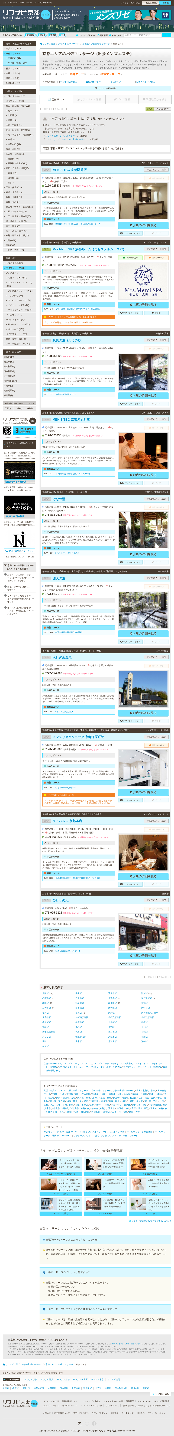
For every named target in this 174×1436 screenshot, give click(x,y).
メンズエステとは (51, 1405)
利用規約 (140, 1413)
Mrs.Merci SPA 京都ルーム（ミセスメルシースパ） (84, 249)
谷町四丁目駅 (81, 1017)
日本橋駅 (79, 998)
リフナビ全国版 (11, 1379)
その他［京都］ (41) (16, 63)
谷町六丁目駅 (114, 1017)
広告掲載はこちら (143, 1405)
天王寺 (116, 1098)
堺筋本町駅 (146, 998)
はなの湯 (53, 499)
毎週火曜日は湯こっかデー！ (67, 951)
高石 (133, 1108)
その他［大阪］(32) (14, 250)
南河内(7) (9, 245)
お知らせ (47, 1413)
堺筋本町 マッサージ (62, 1135)
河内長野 (136, 1105)
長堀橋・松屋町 (139, 1094)
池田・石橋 (55, 1105)
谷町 (73, 1098)
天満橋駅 (46, 1017)
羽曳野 (127, 1105)
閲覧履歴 (103, 35)
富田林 (153, 1108)
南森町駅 (112, 1003)
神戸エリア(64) (12, 68)
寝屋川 (106, 1105)
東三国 (61, 1101)
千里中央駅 (80, 1036)
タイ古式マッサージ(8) (16, 334)
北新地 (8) (11, 115)
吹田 (162, 1101)
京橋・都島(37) (12, 202)
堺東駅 (78, 1041)
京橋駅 (45, 1027)
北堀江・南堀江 (108, 1094)
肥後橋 (70, 1094)
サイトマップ (127, 1413)
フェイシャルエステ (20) (18, 300)
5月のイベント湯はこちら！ (67, 553)
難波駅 (144, 993)
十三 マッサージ (130, 1135)
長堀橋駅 (79, 1022)
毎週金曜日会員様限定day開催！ (69, 632)
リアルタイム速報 (51, 1401)
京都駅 (52, 35)
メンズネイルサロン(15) (70, 1067)
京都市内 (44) (13, 58)
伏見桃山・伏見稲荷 (100, 1112)
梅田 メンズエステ (92, 1132)
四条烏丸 (30, 35)
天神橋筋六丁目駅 (149, 1012)
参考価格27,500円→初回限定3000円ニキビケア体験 (77, 878)
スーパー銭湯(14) (152, 1067)
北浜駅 (144, 1003)
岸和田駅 (112, 1041)
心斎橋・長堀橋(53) (14, 154)
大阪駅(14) (9, 357)
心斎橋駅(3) (9, 366)
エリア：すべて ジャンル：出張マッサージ (66, 139)
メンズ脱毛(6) (126, 1063)
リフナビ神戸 (47, 1379)
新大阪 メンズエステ (111, 1135)
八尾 (92, 1105)
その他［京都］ (98, 1108)
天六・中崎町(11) (13, 125)
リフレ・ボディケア (14, 319)
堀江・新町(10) (12, 149)
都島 (109, 1098)
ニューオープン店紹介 (90, 1401)
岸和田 (104, 1101)
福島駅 (78, 1012)
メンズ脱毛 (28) (14, 295)
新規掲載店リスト (70, 1401)
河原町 (42, 35)
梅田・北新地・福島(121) (17, 106)
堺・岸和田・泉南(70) (15, 221)
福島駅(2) (8, 395)
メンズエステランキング (91, 1405)
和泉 (124, 1101)
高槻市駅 (112, 1036)
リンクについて (112, 1405)
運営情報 (114, 1413)
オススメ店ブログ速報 (113, 1401)
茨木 (65, 1105)
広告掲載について (62, 1413)
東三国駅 (112, 1032)
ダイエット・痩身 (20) (17, 305)
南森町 (66, 1098)
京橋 (103, 1098)
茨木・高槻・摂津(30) (15, 231)
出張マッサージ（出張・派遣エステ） (126, 1344)
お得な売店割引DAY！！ (66, 394)
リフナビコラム (144, 1401)
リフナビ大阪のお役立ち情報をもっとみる (150, 1221)
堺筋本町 (86, 1094)
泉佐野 (139, 1101)
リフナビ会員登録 (81, 1413)
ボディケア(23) (113, 1067)
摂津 (140, 1108)
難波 (151, 1094)
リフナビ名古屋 (80, 1379)
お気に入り (115, 35)
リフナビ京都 (63, 1379)
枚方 (98, 1105)
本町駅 (45, 1003)
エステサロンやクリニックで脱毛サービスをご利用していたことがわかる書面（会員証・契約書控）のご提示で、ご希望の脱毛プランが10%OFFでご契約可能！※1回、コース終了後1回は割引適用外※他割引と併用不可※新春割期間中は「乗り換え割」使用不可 (78, 802)
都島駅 (78, 1027)
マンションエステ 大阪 (113, 1132)
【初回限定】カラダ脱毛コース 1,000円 (72, 474)
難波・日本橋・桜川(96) (16, 168)
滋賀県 (65, 1108)
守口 (119, 1105)
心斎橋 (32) (12, 158)
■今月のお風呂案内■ (64, 712)
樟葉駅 (144, 1036)
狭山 (117, 1101)
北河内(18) (10, 240)
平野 (146, 1108)
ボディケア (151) (15, 329)
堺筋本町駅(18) (11, 381)
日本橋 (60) (12, 178)
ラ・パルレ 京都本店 (62, 821)
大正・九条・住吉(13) (15, 211)
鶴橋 (88, 1098)
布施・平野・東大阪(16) (16, 235)
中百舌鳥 (94, 1101)
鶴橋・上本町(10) (13, 197)
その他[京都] (51, 1112)
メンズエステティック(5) (106, 1063)
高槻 (71, 1105)
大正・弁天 (150, 1098)
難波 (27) (11, 173)
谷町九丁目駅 (147, 1017)
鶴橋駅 (144, 1022)
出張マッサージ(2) (13, 48)
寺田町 (120, 1108)
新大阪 (53, 1101)
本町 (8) (10, 139)
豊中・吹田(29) (12, 226)
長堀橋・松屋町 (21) (16, 163)
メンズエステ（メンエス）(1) (78, 1063)
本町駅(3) (8, 386)
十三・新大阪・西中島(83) (17, 216)
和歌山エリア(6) (12, 83)
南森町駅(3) (9, 390)
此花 (145, 1105)
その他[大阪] (155, 1105)
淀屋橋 (111, 1108)
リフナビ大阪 (31, 1379)
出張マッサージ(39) (14, 101)
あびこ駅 (46, 1036)
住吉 (140, 1098)
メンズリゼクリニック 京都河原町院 (73, 737)
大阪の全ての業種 (13, 263)
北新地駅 (79, 1003)
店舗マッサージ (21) (16, 277)
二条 (114, 1112)
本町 (77, 1094)
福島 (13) (11, 120)
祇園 (76, 1112)
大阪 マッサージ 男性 (54, 1132)
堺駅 (44, 1041)
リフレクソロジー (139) (18, 324)
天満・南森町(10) (13, 187)
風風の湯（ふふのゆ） (63, 340)
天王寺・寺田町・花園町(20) (18, 207)
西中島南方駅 (48, 1032)
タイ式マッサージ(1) (132, 1067)
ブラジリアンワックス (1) (19, 310)
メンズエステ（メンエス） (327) (19, 284)
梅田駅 (78, 993)
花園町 (125, 1098)
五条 (62, 35)
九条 (127, 1108)
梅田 (138, 1090)
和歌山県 (74, 1108)
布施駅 (45, 1046)
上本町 (95, 1098)
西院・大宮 (134, 1112)
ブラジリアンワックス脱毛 (86, 1135)
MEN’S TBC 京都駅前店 (64, 170)
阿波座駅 (145, 1008)
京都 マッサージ (73, 1132)
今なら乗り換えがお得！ (66, 787)
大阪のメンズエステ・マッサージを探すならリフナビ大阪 (88, 1431)
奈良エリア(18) (12, 73)
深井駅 (144, 1041)
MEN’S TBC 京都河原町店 (66, 419)
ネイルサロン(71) (13, 315)
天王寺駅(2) (9, 376)
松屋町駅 (46, 1022)
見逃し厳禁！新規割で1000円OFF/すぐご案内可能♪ (77, 309)
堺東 (86, 1101)
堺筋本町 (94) (13, 144)
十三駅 (144, 1027)
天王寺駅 (112, 998)
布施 (77, 1105)
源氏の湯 (53, 578)
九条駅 (78, 1032)
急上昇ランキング (70, 1405)
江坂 (75, 1101)
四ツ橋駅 (79, 1008)
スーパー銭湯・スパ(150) (17, 343)
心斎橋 (127, 1094)
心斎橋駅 (46, 998)
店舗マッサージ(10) (53, 1063)
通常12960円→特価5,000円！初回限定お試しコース (77, 224)
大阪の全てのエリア (14, 96)
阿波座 (95, 1094)
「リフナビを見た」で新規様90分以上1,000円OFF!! (68, 322)
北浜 (62, 1094)
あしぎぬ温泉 (57, 657)
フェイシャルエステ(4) (146, 1063)
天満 (58, 1098)
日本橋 (158, 1094)
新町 (119, 1094)
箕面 (46, 1105)
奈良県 (56, 1108)
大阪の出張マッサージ (54, 1090)
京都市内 (85, 1108)
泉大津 (148, 1101)
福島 (153, 1090)
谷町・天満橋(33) (13, 192)
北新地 (146, 1090)
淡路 (69, 1101)
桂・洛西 (123, 1112)
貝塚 (111, 1101)
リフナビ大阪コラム (86, 35)
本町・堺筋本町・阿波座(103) (19, 134)
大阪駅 (45, 993)
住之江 (133, 1098)
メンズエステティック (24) (19, 291)
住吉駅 (111, 1027)
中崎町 (55, 1094)
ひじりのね (55, 900)
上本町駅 (112, 1022)
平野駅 (144, 1032)
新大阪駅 (46, 1008)
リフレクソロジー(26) (94, 1067)
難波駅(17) (9, 362)
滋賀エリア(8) (11, 78)
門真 (113, 1105)
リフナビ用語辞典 (162, 1401)
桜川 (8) (10, 182)
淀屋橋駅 (112, 993)
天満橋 (80, 1098)
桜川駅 (45, 1012)
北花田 (131, 1101)
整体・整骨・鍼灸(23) (15, 339)
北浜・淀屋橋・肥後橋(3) (17, 130)
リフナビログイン (99, 1413)
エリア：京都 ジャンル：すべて (61, 135)
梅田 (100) (12, 110)
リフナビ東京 (97, 1379)
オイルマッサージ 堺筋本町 (140, 1132)
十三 (159, 1098)
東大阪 (85, 1105)
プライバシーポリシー (157, 1413)
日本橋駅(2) (9, 371)
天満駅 (111, 1012)
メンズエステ (11, 273)
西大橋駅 (112, 1008)
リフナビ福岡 (113, 1379)
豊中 (155, 1101)
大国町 (51, 1098)
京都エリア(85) (12, 53)
